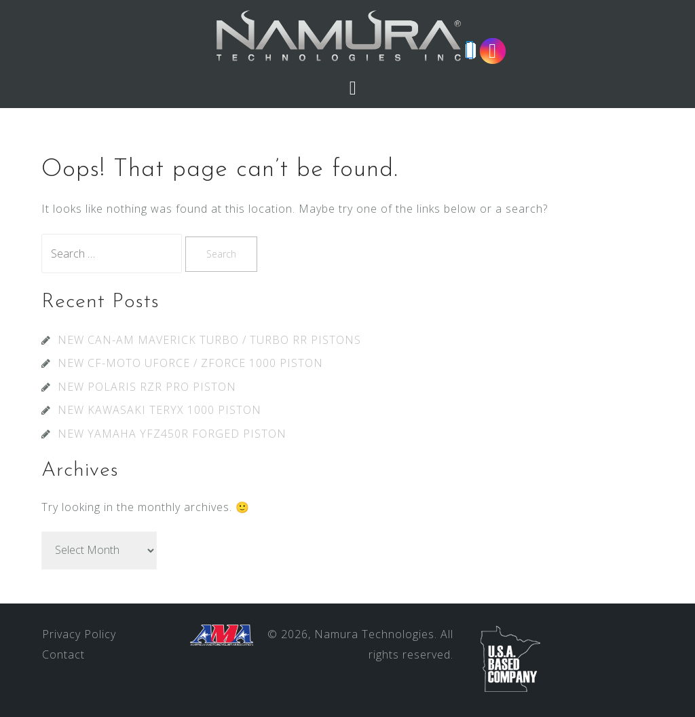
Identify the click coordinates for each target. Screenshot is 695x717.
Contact (63, 654)
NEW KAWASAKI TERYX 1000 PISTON (159, 409)
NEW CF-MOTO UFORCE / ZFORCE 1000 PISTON (190, 362)
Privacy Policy (79, 634)
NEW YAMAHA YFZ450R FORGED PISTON (172, 433)
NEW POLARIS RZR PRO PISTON (147, 386)
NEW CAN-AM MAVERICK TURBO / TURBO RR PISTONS (209, 339)
